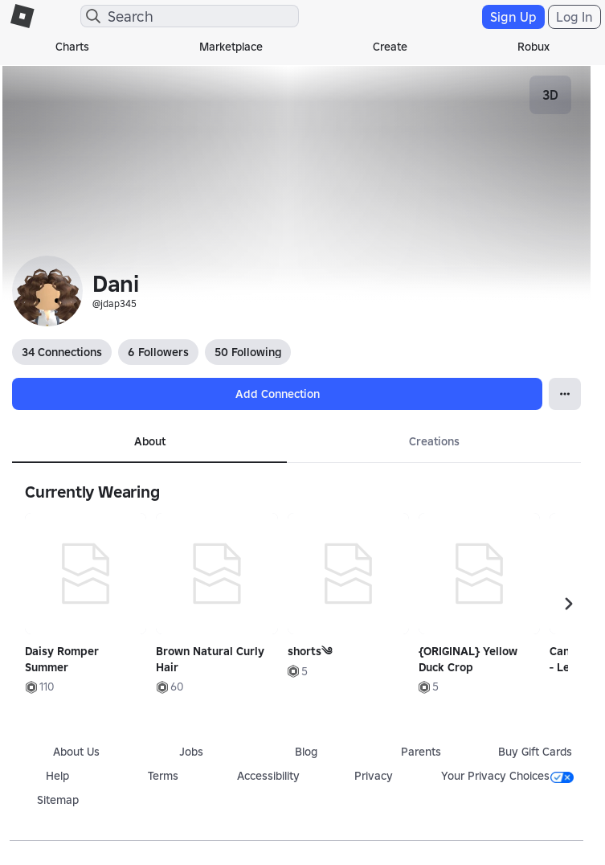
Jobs (191, 751)
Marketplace (231, 46)
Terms (163, 776)
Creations (434, 441)
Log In (574, 17)
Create (390, 46)
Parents (421, 751)
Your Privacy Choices (507, 776)
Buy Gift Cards (535, 751)
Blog (306, 751)
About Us (76, 751)
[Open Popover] (565, 394)
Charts (72, 46)
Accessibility (268, 776)
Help (57, 776)
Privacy (373, 776)
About (150, 441)
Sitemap (58, 800)
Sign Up (513, 17)
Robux (533, 46)
